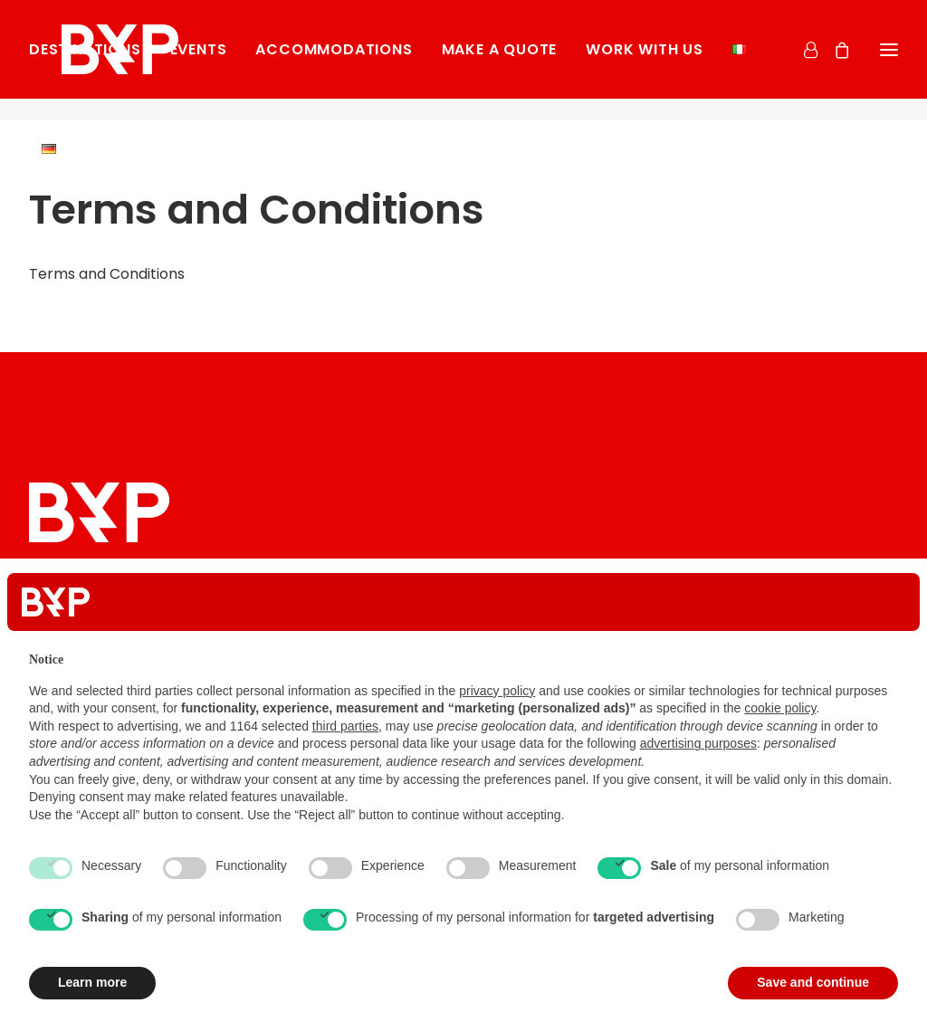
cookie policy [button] (780, 708)
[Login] (802, 61)
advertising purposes (698, 743)
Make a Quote (500, 61)
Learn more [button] (92, 982)
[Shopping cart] (833, 61)
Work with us (644, 61)
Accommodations (333, 61)
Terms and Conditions (107, 273)
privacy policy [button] (497, 690)
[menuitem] (91, 61)
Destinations (85, 61)
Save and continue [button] (813, 982)
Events (198, 61)
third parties (345, 726)
